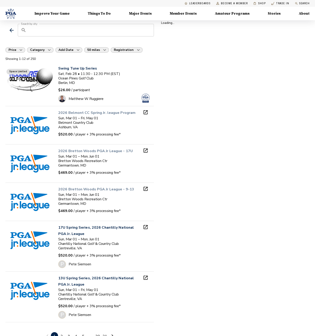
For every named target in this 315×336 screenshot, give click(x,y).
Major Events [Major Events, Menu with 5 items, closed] (140, 13)
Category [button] (37, 50)
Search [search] (302, 3)
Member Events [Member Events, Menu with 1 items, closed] (183, 13)
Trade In (280, 3)
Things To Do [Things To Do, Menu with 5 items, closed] (99, 13)
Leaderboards (197, 3)
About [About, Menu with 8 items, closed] (304, 13)
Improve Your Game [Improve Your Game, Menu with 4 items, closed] (52, 13)
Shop (259, 3)
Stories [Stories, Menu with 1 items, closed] (274, 13)
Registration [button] (124, 50)
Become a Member (232, 3)
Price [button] (12, 50)
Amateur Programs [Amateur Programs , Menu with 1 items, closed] (232, 13)
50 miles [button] (93, 50)
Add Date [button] (65, 50)
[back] (12, 30)
